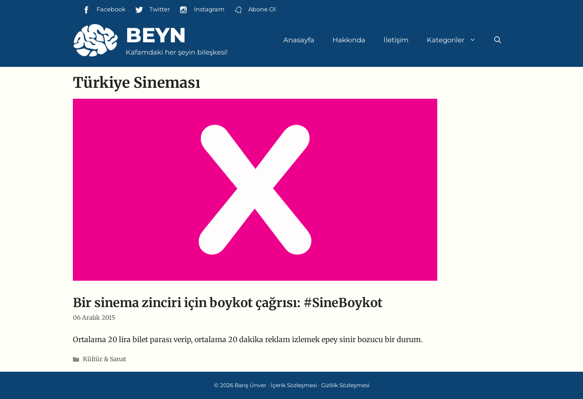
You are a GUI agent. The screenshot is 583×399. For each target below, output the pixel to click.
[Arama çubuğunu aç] (497, 40)
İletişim (396, 39)
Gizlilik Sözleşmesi (345, 385)
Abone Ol (255, 9)
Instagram (201, 9)
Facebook (104, 9)
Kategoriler (456, 40)
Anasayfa (298, 39)
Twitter (152, 9)
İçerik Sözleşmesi (294, 385)
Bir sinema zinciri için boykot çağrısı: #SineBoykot (228, 302)
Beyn (156, 34)
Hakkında (348, 39)
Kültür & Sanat (104, 359)
